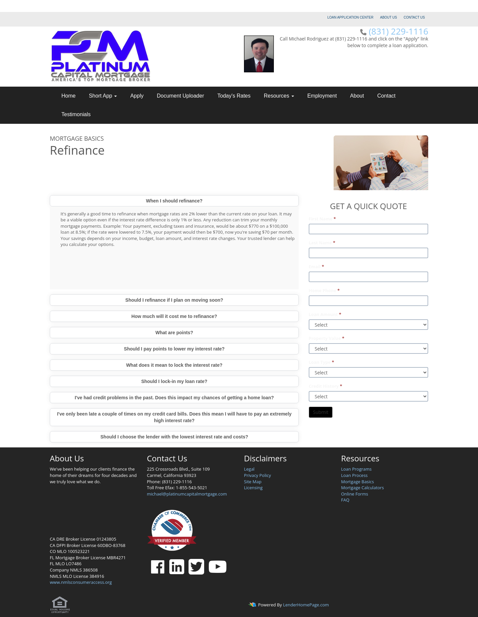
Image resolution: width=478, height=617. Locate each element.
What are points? (174, 332)
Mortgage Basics (357, 482)
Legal (249, 469)
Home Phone (324, 290)
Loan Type (321, 362)
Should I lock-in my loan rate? (174, 381)
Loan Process (354, 475)
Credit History (325, 386)
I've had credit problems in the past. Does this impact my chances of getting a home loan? (174, 397)
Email (316, 267)
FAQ (345, 500)
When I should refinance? (174, 200)
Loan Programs (356, 469)
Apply (136, 96)
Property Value (326, 338)
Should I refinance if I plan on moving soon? (174, 300)
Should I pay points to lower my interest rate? (174, 348)
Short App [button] (103, 96)
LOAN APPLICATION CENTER (350, 17)
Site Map (253, 482)
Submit (320, 412)
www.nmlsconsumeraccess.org (81, 582)
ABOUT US (388, 17)
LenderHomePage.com (306, 605)
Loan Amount (325, 314)
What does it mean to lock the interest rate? (174, 365)
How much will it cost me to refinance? (174, 316)
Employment (322, 96)
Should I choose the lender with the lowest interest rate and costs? (174, 436)
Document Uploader (180, 96)
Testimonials (76, 114)
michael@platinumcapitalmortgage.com (187, 494)
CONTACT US (414, 17)
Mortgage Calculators (362, 488)
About (357, 96)
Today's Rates (234, 96)
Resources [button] (279, 96)
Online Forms (354, 494)
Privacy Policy (257, 475)
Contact (386, 96)
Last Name (322, 243)
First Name (322, 219)
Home (68, 96)
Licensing (253, 488)
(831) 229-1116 (398, 31)
